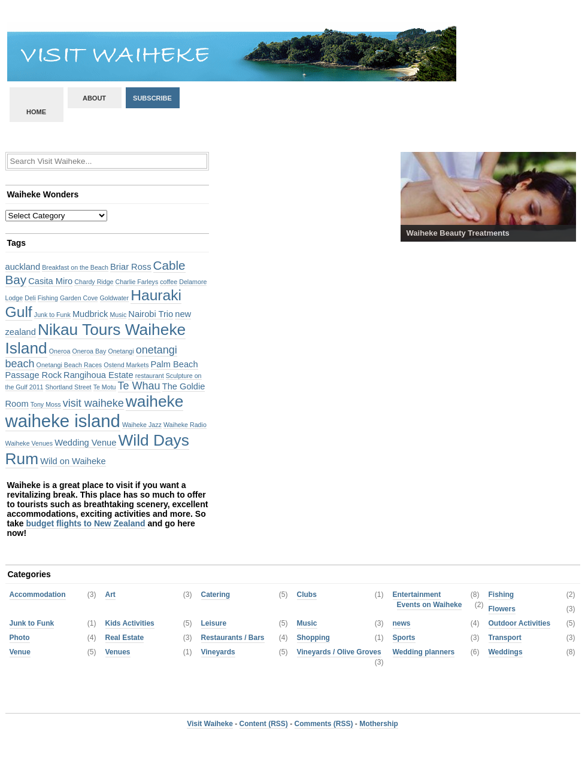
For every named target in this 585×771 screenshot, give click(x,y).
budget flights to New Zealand (85, 523)
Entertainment (417, 594)
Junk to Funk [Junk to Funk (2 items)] (52, 314)
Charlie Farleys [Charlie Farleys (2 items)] (137, 281)
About (94, 98)
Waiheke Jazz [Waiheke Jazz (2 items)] (142, 424)
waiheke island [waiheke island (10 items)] (62, 421)
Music (307, 623)
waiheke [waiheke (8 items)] (155, 401)
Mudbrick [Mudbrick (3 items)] (90, 314)
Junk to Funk (32, 623)
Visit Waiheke (210, 724)
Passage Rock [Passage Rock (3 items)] (33, 375)
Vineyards (218, 652)
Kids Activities (129, 623)
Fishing (501, 594)
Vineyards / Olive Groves (339, 652)
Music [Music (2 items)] (118, 314)
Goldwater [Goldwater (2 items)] (114, 297)
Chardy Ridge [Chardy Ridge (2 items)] (93, 281)
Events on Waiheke (429, 605)
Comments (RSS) (324, 724)
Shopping (313, 637)
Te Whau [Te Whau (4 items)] (139, 386)
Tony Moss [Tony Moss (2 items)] (46, 404)
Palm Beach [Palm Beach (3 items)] (174, 364)
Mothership (378, 724)
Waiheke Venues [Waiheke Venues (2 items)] (29, 443)
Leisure (214, 623)
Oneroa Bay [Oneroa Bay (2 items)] (89, 351)
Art (110, 594)
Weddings (506, 652)
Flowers (502, 609)
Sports (404, 637)
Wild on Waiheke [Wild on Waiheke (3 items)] (72, 461)
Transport (505, 637)
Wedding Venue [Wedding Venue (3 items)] (85, 442)
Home (36, 111)
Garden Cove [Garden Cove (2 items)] (79, 297)
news (402, 623)
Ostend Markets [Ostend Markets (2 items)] (126, 364)
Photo (20, 637)
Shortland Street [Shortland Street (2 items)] (69, 387)
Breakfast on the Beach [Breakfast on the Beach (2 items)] (75, 267)
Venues (118, 652)
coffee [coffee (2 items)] (168, 281)
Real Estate (124, 637)
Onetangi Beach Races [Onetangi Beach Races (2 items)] (69, 364)
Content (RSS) (264, 724)
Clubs (307, 594)
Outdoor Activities (520, 623)
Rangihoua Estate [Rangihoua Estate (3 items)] (98, 375)
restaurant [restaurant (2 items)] (149, 375)
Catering (216, 594)
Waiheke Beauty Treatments (458, 232)
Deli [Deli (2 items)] (30, 297)
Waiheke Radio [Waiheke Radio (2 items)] (185, 424)
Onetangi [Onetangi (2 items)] (121, 351)
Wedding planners (424, 652)
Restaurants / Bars (233, 637)
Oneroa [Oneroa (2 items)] (60, 351)
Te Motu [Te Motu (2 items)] (104, 387)
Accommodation (38, 594)
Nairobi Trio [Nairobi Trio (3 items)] (150, 314)
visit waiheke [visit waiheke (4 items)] (93, 403)
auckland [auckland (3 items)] (23, 267)
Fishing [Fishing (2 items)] (48, 297)
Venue (20, 652)
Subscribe (152, 98)
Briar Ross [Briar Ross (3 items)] (130, 267)
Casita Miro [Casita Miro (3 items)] (50, 281)
